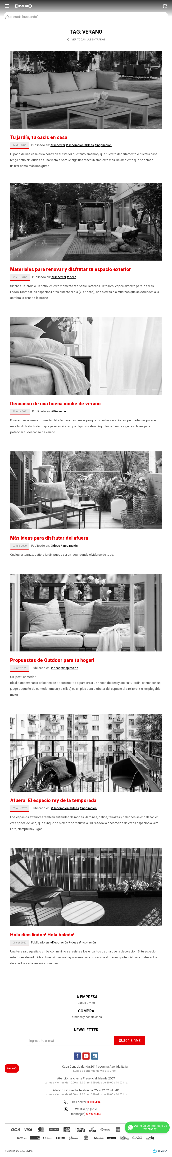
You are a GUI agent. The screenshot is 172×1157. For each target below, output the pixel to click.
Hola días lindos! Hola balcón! (42, 935)
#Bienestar (57, 145)
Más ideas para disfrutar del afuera (49, 538)
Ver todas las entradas (88, 39)
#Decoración (75, 145)
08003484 (93, 1102)
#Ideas (89, 145)
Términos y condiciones (86, 1017)
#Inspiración (103, 145)
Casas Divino (86, 1002)
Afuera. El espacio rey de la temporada (53, 800)
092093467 (93, 1114)
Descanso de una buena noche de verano (55, 403)
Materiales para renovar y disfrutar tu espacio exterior (70, 269)
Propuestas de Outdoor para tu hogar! (52, 660)
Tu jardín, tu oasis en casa (38, 137)
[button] (165, 6)
